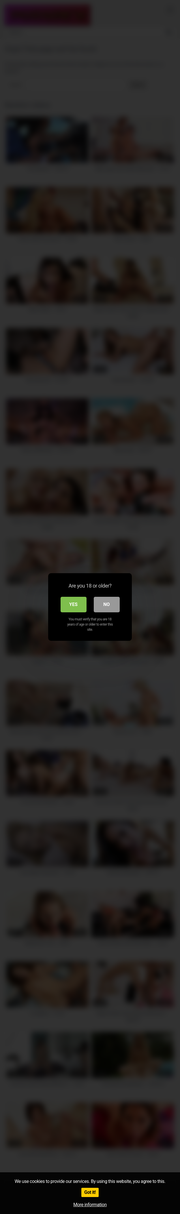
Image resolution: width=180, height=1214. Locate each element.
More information (89, 1204)
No (106, 604)
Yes (73, 604)
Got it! (90, 1192)
